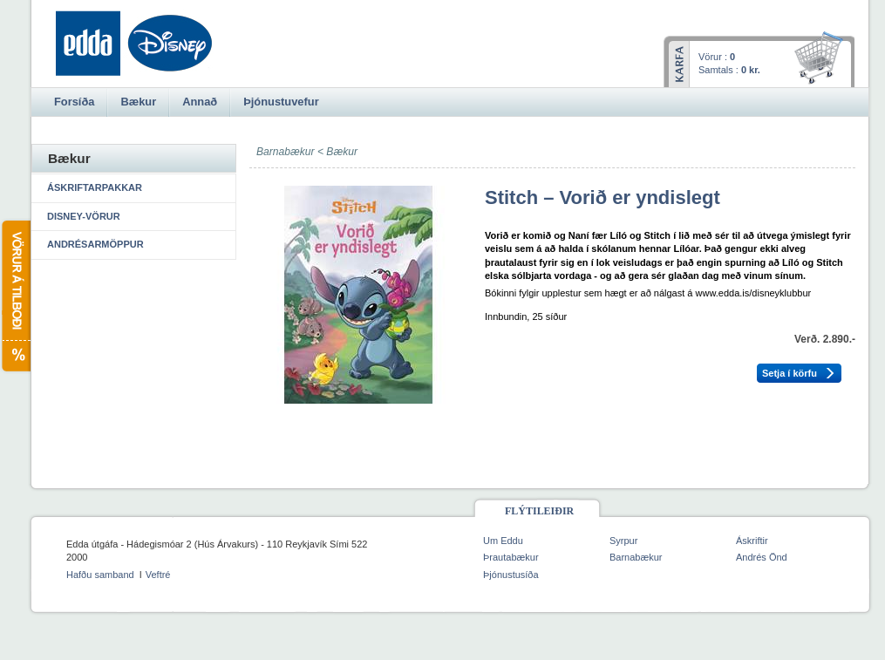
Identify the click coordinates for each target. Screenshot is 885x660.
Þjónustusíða (511, 574)
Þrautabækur (511, 557)
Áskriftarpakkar (94, 187)
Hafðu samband (100, 574)
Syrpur (623, 540)
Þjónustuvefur (280, 101)
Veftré (158, 574)
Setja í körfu (789, 373)
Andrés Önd (761, 557)
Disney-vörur (83, 216)
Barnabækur (636, 557)
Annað (199, 101)
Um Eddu (503, 540)
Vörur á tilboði (15, 296)
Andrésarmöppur (95, 244)
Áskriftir (752, 540)
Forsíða (74, 101)
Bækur (341, 152)
